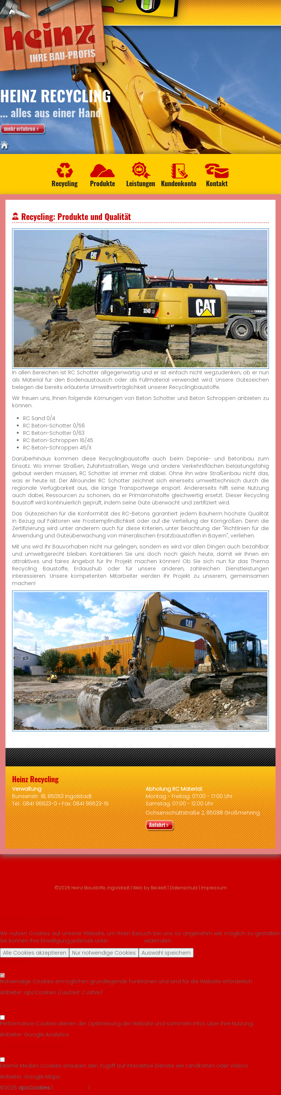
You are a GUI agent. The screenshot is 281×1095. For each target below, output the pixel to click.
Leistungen (140, 183)
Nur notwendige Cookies (104, 952)
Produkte (102, 183)
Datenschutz (184, 888)
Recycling (65, 183)
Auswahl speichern (166, 952)
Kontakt (217, 183)
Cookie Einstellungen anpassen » (236, 952)
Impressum (214, 888)
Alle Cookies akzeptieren (34, 952)
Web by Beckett (149, 888)
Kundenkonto (178, 183)
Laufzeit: (70, 992)
